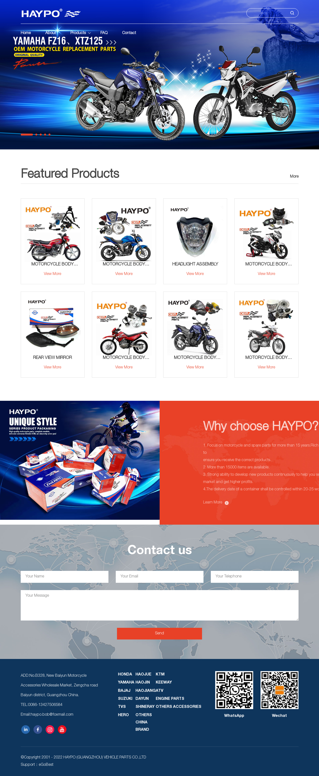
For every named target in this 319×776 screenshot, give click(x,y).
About (50, 33)
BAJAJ (124, 691)
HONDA (125, 675)
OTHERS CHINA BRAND (143, 722)
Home (26, 33)
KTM (160, 675)
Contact (129, 33)
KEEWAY (164, 683)
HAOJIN (142, 683)
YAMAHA (126, 683)
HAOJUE (143, 675)
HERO (123, 715)
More (294, 177)
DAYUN (142, 699)
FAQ (103, 33)
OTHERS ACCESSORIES (178, 707)
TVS (122, 707)
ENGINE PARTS (170, 699)
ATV (159, 691)
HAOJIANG (145, 691)
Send (159, 634)
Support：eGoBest (37, 765)
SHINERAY (145, 707)
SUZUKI (125, 699)
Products (78, 33)
